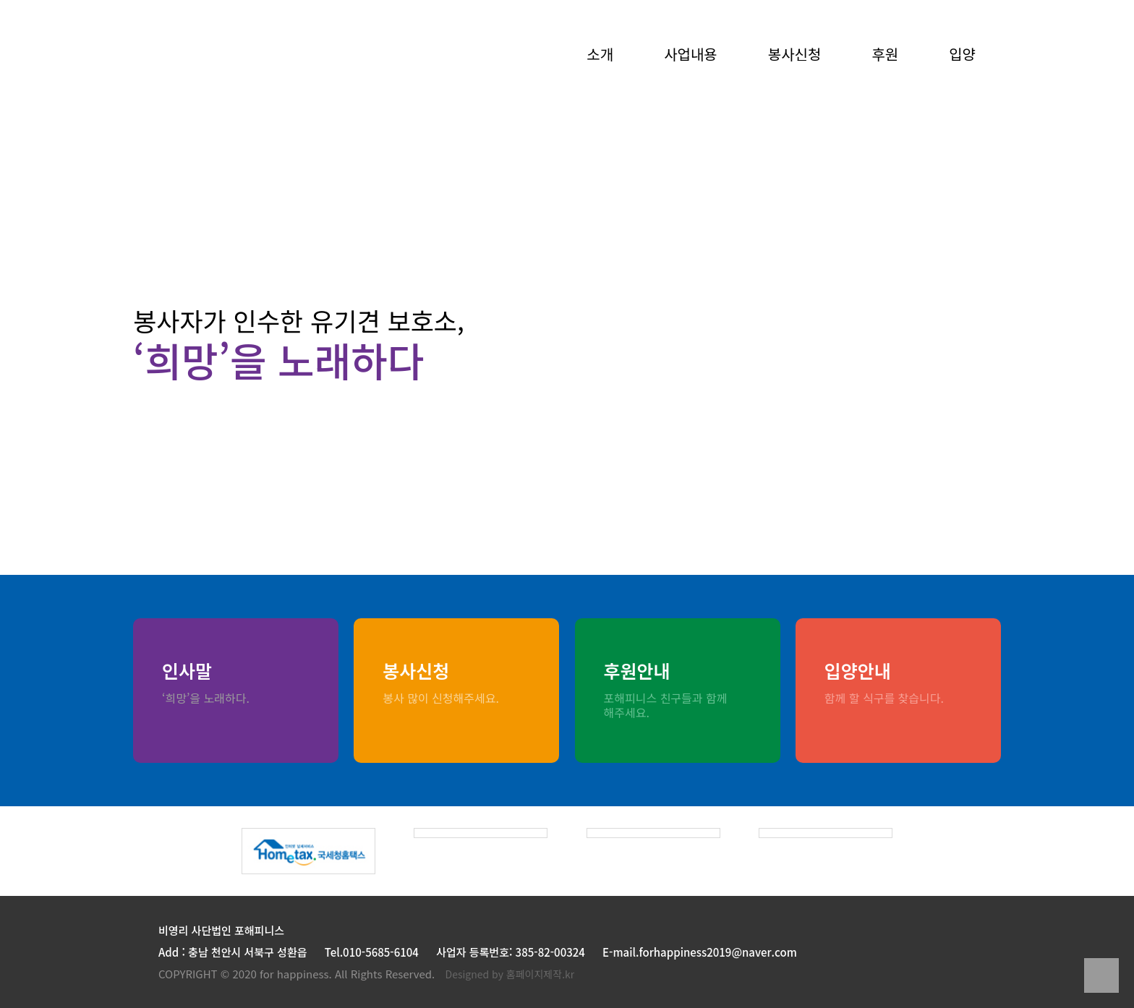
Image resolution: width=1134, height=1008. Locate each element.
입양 (962, 55)
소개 (600, 55)
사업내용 (690, 55)
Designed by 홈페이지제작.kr (510, 974)
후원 (884, 55)
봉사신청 (795, 55)
